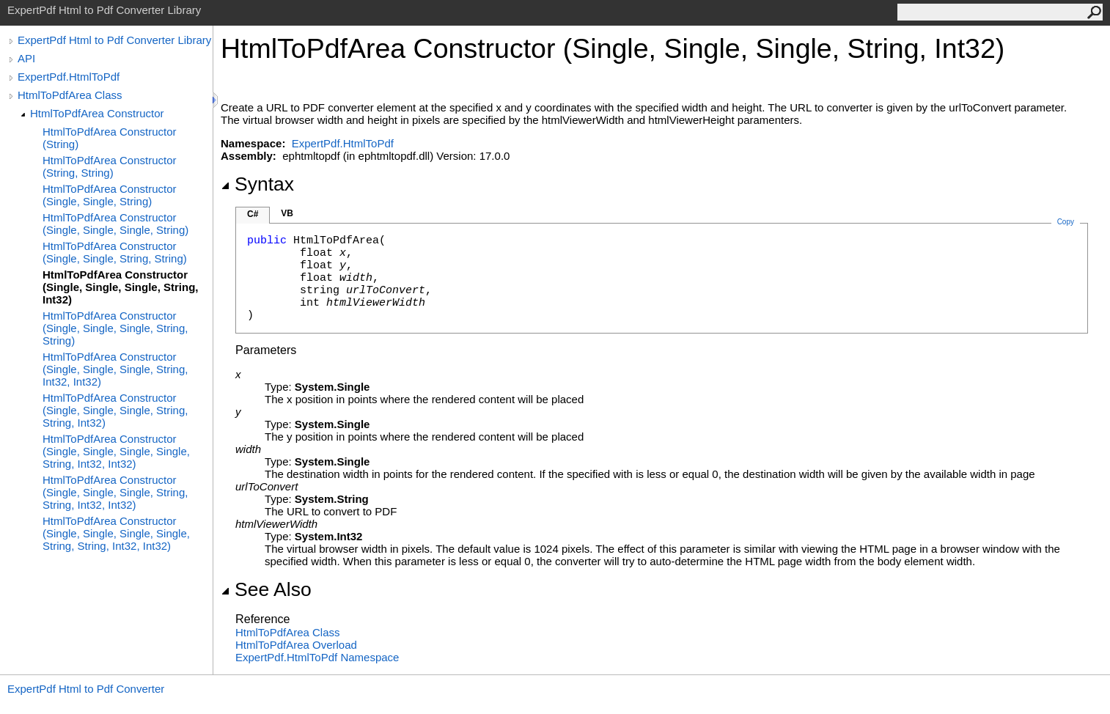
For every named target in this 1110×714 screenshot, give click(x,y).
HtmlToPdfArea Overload (296, 644)
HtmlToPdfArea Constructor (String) (110, 137)
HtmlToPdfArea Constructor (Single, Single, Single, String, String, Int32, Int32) (115, 492)
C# (252, 214)
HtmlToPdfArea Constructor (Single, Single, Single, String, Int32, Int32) (115, 369)
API (26, 58)
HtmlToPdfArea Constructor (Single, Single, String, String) (115, 252)
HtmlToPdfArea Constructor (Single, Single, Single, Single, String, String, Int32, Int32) (116, 533)
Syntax (257, 184)
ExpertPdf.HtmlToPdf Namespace (317, 657)
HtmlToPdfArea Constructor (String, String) (110, 166)
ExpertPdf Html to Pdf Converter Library (114, 40)
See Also (266, 589)
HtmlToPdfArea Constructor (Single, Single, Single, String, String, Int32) (115, 410)
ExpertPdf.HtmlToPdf (69, 76)
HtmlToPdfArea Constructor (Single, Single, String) (110, 195)
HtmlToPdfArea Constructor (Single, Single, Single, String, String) (115, 328)
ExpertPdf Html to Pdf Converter (85, 688)
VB (287, 213)
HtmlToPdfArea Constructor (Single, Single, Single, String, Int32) (121, 287)
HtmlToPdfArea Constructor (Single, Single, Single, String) (115, 223)
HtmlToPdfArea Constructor (97, 113)
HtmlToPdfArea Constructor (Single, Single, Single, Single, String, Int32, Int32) (116, 451)
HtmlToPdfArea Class (70, 95)
